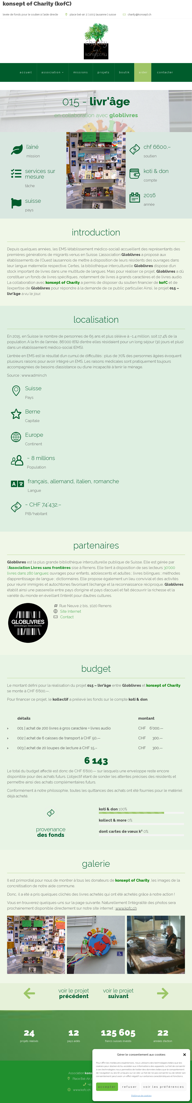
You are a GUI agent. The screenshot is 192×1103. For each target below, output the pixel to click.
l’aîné (32, 147)
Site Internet (70, 611)
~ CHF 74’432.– (43, 504)
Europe (34, 435)
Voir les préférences (163, 1086)
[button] (184, 1054)
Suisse (33, 388)
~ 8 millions (41, 458)
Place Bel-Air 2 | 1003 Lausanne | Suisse (93, 14)
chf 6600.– (157, 147)
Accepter (107, 1086)
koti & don (156, 171)
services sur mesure (40, 174)
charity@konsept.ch (139, 14)
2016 (150, 195)
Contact (67, 617)
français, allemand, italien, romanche (73, 481)
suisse (33, 201)
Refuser (129, 1086)
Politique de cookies (141, 1095)
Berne (32, 411)
